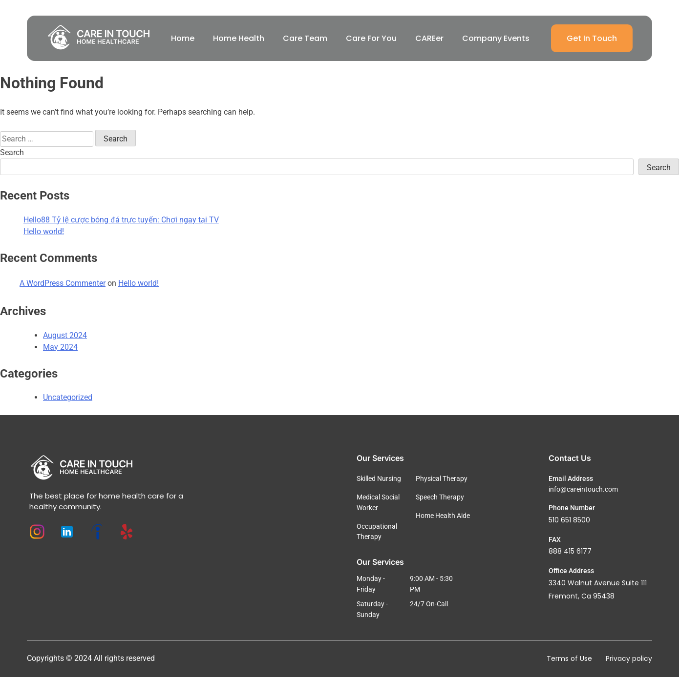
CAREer (429, 38)
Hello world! (43, 231)
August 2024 (65, 335)
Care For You (371, 38)
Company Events (496, 38)
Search (12, 152)
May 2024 (60, 347)
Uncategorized (67, 397)
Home (182, 38)
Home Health (238, 38)
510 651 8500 (569, 520)
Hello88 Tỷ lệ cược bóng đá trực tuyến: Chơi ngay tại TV (121, 219)
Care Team (305, 38)
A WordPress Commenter (63, 283)
